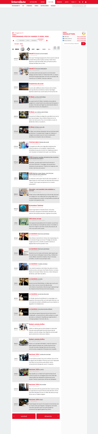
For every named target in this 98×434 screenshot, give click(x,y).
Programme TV (16, 5)
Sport (43, 2)
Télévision (66, 36)
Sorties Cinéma (67, 38)
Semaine (16, 43)
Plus (74, 2)
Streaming (29, 5)
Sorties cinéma (45, 5)
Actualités (33, 2)
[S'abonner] (74, 43)
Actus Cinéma (67, 40)
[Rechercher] (79, 5)
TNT (23, 5)
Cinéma (36, 5)
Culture (50, 2)
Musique (53, 5)
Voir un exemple (81, 36)
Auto (66, 2)
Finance (59, 2)
